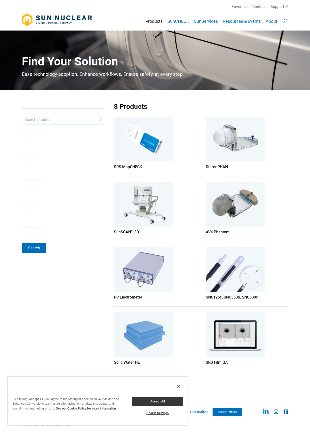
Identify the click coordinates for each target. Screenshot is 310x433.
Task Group (31, 180)
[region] (98, 401)
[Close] (178, 386)
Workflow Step (34, 133)
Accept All (157, 401)
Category (29, 203)
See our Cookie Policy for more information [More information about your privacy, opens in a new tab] (86, 408)
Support (277, 6)
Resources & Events (242, 21)
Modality (29, 156)
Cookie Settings (227, 412)
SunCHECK (178, 21)
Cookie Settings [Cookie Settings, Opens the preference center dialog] (157, 413)
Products (154, 21)
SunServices (206, 21)
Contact (259, 6)
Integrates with (34, 227)
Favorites (239, 6)
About (271, 21)
